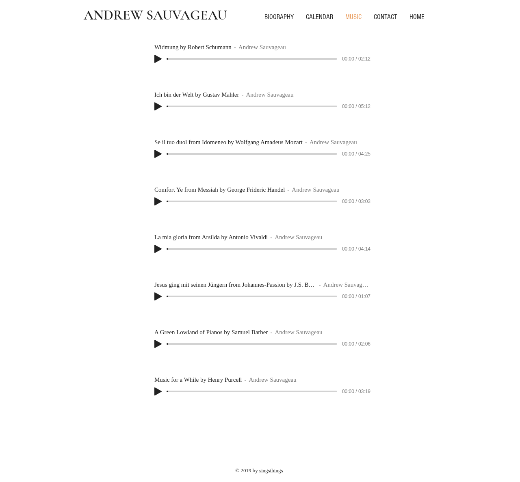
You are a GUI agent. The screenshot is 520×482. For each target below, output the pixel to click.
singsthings (271, 470)
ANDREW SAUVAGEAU (155, 15)
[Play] (158, 59)
